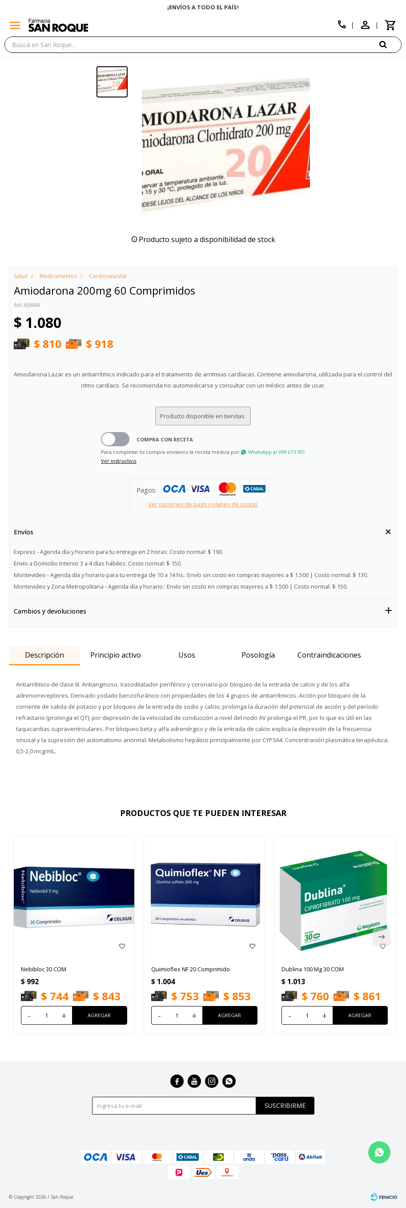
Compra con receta (165, 439)
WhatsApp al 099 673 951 (276, 451)
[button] (390, 44)
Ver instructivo (119, 460)
